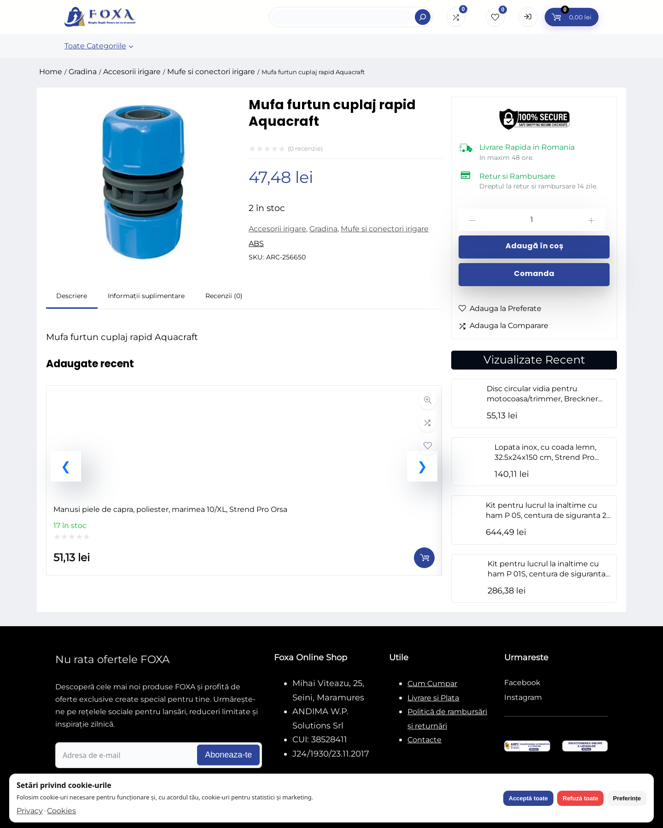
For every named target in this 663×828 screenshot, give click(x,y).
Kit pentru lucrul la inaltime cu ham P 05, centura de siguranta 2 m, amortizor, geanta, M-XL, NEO (546, 515)
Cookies (61, 810)
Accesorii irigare (132, 71)
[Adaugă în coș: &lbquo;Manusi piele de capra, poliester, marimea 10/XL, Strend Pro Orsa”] (424, 557)
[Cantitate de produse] (532, 220)
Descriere (71, 296)
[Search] (422, 17)
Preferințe (627, 798)
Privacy (30, 810)
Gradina (83, 71)
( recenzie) (305, 148)
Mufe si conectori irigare (211, 71)
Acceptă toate (528, 798)
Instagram (523, 697)
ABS (256, 243)
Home (50, 71)
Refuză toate (580, 798)
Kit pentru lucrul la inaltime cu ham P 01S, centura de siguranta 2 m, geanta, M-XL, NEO (549, 573)
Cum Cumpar (432, 683)
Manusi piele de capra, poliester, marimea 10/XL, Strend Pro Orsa (170, 509)
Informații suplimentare (146, 296)
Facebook (522, 682)
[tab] (72, 297)
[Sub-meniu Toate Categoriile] (131, 46)
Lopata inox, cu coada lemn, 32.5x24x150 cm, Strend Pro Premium (545, 457)
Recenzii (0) (224, 296)
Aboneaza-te (228, 754)
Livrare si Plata (433, 697)
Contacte (424, 739)
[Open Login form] (528, 17)
